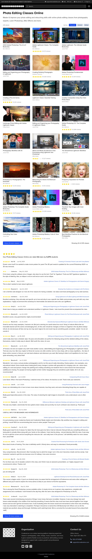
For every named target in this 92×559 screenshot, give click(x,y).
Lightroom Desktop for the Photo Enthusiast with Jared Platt (71, 476)
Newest (80, 25)
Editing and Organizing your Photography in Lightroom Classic (46, 124)
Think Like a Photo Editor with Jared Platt (77, 392)
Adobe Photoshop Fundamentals (72, 72)
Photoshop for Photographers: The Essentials (14, 180)
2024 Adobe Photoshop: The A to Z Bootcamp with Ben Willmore (70, 271)
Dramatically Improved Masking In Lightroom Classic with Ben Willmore (68, 322)
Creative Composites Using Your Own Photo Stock (74, 99)
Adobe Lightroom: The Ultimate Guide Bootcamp (74, 46)
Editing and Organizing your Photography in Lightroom (16, 73)
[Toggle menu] (89, 6)
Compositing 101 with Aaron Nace (79, 377)
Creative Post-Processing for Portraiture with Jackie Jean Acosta (70, 441)
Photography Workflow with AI (12, 150)
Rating (86, 25)
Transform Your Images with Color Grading (73, 208)
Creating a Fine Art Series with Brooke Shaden (75, 459)
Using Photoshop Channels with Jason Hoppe (75, 384)
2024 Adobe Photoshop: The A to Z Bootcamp (14, 46)
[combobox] (56, 6)
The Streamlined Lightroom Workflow (74, 150)
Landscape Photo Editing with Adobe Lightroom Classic (15, 124)
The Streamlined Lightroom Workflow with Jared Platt (73, 346)
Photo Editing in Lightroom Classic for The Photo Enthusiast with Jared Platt (67, 314)
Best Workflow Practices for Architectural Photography (75, 235)
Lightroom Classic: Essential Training (44, 98)
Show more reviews (12, 516)
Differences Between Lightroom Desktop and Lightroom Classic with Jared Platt (66, 402)
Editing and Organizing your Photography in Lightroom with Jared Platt (68, 336)
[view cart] (70, 1)
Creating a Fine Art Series (11, 98)
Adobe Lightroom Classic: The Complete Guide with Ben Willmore (70, 449)
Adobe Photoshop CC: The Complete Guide (74, 124)
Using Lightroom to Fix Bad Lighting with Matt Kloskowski (72, 296)
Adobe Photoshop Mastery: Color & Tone (46, 234)
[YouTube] (22, 546)
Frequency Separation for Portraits (73, 180)
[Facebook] (26, 546)
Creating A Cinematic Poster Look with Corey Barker (74, 261)
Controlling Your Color (10, 234)
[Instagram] (30, 546)
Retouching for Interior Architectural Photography (44, 180)
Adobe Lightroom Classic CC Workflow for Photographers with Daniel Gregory (66, 281)
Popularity (72, 25)
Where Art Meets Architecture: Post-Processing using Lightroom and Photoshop (44, 152)
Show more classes (12, 243)
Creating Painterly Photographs (43, 72)
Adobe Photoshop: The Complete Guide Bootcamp (16, 208)
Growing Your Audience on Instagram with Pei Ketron (73, 289)
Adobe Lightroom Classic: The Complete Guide (45, 46)
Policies (46, 556)
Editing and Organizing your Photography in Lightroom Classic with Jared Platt (66, 306)
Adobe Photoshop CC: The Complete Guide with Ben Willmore (71, 486)
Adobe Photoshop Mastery (41, 207)
